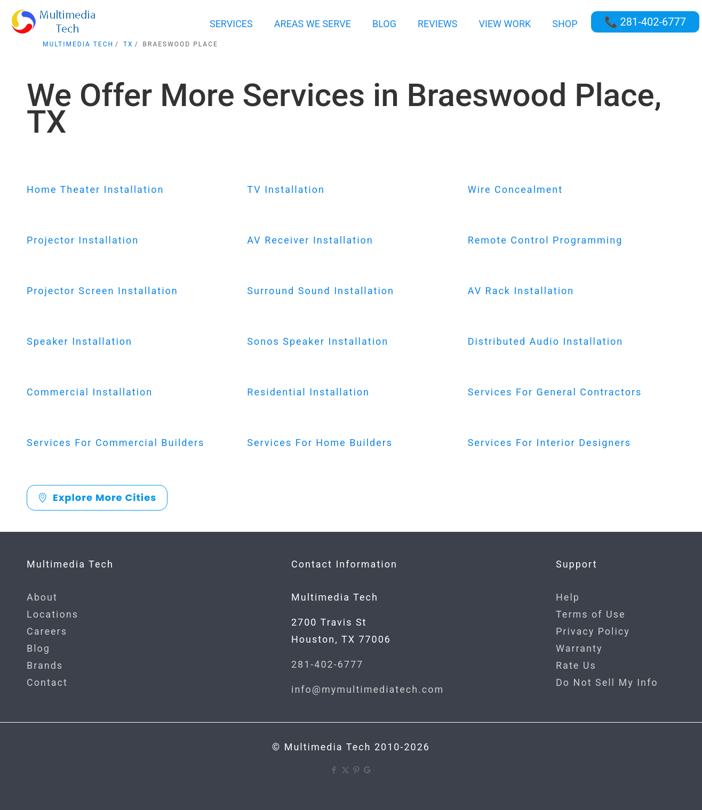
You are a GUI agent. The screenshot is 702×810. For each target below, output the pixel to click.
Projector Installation (83, 240)
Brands (45, 665)
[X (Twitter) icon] (345, 770)
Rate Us (576, 665)
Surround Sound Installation (320, 290)
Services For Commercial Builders (115, 442)
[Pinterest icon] (357, 770)
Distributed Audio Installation (546, 341)
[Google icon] (368, 770)
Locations (52, 614)
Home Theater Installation (95, 189)
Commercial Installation (90, 392)
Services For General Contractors (555, 392)
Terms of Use (591, 614)
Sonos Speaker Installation (317, 341)
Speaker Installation (79, 341)
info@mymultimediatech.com (367, 689)
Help (568, 597)
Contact (47, 682)
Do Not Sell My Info (607, 682)
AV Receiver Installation (310, 240)
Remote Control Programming (545, 240)
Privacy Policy (593, 631)
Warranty (579, 648)
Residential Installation (308, 392)
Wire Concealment (515, 189)
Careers (47, 631)
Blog (38, 648)
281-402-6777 (327, 664)
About (42, 597)
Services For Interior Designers (550, 442)
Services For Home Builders (320, 442)
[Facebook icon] (334, 770)
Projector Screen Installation (102, 290)
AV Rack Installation (521, 290)
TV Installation (286, 189)
